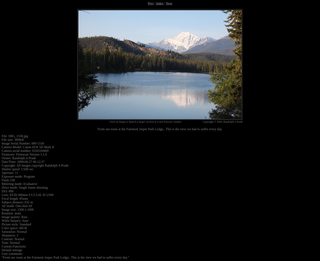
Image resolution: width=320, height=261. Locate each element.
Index (159, 3)
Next (169, 3)
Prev (151, 3)
